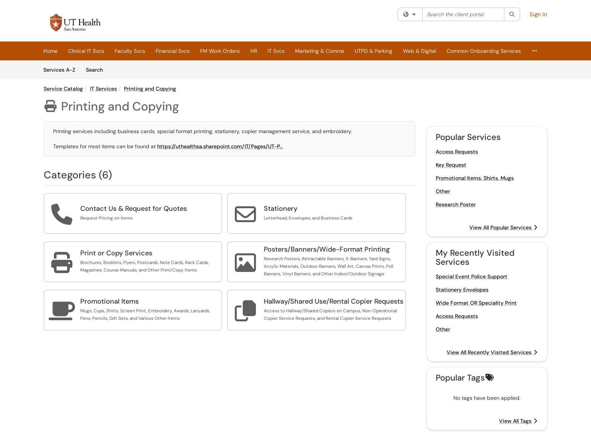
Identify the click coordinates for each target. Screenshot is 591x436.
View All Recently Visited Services (492, 352)
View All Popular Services (503, 227)
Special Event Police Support (471, 276)
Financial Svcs (173, 51)
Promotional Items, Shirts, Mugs (475, 178)
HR (253, 51)
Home (50, 51)
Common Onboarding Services (484, 51)
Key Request (451, 164)
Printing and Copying (150, 88)
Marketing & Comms (319, 51)
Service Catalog (63, 88)
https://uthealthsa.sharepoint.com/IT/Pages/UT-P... (220, 146)
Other (443, 191)
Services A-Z (59, 69)
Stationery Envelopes (462, 289)
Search (97, 69)
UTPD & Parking (373, 51)
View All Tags (518, 421)
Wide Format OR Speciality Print (476, 302)
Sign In (538, 14)
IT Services (103, 88)
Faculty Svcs (130, 51)
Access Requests (457, 151)
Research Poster (456, 204)
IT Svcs (276, 51)
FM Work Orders (220, 51)
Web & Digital (419, 51)
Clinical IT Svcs (86, 51)
